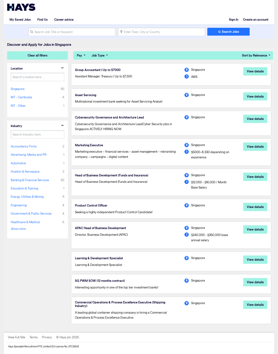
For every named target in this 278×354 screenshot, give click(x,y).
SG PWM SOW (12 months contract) (100, 281)
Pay (79, 55)
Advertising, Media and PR (28, 154)
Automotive (18, 163)
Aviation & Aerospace (25, 171)
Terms (34, 337)
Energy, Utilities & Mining (27, 196)
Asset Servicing (85, 95)
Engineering (19, 205)
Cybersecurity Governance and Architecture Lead (109, 117)
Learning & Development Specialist (99, 258)
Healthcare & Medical (25, 222)
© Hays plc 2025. (67, 337)
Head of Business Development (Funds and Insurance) (111, 175)
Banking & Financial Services (30, 180)
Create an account (255, 19)
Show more (18, 228)
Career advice (64, 19)
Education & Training (24, 188)
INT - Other (18, 105)
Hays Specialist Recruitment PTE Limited (29, 346)
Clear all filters (37, 55)
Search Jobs (230, 31)
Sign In (233, 19)
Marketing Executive (89, 145)
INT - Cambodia (21, 97)
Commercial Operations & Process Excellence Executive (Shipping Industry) (120, 304)
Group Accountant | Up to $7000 (97, 69)
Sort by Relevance (254, 55)
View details (255, 71)
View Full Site (16, 337)
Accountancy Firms (24, 146)
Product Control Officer (91, 205)
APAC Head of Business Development (100, 228)
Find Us (42, 19)
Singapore (18, 88)
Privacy (47, 337)
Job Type (98, 55)
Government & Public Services (31, 213)
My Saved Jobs (20, 19)
